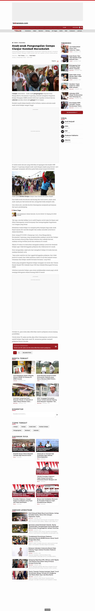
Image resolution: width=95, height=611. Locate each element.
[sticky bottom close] (47, 610)
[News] (17, 27)
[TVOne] (62, 27)
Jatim (61, 30)
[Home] (20, 23)
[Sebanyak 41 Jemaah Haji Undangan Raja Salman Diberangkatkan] (47, 445)
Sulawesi (72, 30)
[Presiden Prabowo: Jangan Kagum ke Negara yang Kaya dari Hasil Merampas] (23, 490)
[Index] (67, 27)
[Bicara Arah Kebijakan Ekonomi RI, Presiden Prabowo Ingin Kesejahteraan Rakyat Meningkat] (47, 490)
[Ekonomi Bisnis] (24, 27)
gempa (32, 99)
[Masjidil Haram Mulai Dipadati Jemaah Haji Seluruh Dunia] (23, 445)
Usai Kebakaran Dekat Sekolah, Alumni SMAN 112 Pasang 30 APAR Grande (36, 214)
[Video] (58, 27)
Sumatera (28, 30)
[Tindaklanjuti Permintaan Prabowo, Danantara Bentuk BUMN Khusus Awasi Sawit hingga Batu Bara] (20, 539)
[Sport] (41, 27)
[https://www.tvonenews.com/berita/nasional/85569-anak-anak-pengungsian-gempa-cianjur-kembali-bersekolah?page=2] (35, 346)
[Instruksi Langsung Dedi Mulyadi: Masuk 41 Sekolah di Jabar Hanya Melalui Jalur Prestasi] (23, 389)
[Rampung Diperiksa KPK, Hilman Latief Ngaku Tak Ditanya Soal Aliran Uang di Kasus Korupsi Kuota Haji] (20, 563)
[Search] (81, 27)
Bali (66, 30)
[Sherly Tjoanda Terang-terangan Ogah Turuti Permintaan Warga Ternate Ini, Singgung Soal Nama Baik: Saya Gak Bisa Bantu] (20, 574)
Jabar (34, 30)
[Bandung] (18, 30)
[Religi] (53, 27)
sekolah (15, 99)
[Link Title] (13, 42)
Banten (41, 30)
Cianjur (14, 93)
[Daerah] (31, 27)
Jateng (47, 30)
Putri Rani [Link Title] (32, 55)
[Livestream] (73, 27)
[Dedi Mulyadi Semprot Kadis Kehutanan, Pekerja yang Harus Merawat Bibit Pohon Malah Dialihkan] (47, 366)
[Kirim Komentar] (57, 414)
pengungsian (38, 93)
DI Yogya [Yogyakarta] (54, 30)
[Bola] (36, 27)
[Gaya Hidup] (47, 27)
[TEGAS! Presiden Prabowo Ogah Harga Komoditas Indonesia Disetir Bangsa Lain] (47, 467)
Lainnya (79, 30)
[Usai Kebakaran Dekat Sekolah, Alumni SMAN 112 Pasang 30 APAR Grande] (14, 214)
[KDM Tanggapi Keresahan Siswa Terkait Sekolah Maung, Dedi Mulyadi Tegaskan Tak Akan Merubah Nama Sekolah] (47, 389)
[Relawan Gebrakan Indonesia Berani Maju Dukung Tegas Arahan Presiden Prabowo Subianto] (20, 551)
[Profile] (79, 27)
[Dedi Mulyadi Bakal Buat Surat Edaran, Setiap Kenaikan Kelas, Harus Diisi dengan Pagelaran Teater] (20, 516)
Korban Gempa (24, 196)
